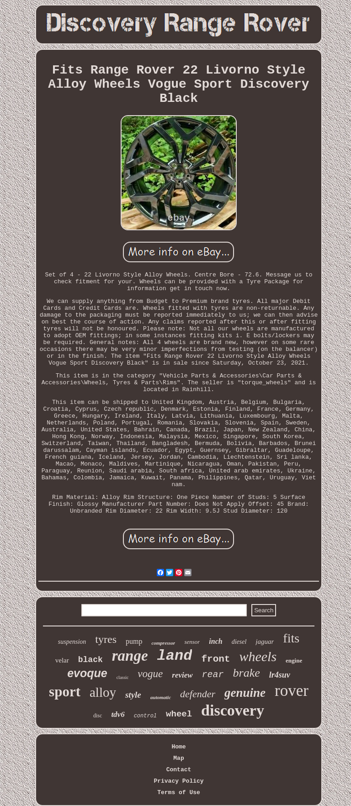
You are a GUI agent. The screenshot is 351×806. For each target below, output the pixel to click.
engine (294, 660)
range (130, 655)
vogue (150, 673)
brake (246, 672)
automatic (160, 697)
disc (97, 715)
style (133, 695)
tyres (106, 639)
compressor (163, 643)
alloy (103, 692)
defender (197, 694)
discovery (232, 710)
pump (134, 641)
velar (62, 660)
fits (291, 638)
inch (215, 641)
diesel (239, 641)
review (182, 675)
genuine (245, 693)
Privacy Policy (178, 781)
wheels (258, 656)
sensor (192, 641)
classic (123, 677)
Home (178, 746)
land (174, 655)
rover (291, 691)
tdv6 (117, 714)
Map (178, 758)
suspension (72, 641)
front (215, 659)
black (90, 659)
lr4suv (279, 674)
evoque (87, 673)
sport (64, 692)
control (145, 716)
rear (213, 674)
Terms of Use (178, 792)
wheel (179, 714)
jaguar (264, 641)
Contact (178, 769)
